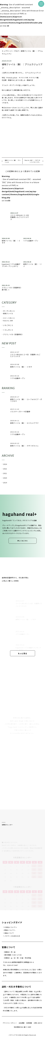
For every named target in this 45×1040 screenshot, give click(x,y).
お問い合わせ (38, 1023)
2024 (5, 464)
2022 (5, 469)
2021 (5, 473)
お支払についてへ (10, 927)
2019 (5, 482)
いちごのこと (8, 325)
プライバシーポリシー (10, 1023)
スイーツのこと (9, 318)
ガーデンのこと (9, 311)
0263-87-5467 (12, 965)
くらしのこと (8, 330)
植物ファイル (8, 313)
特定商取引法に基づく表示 (22, 1027)
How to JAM (8, 320)
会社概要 (21, 1023)
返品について (9, 933)
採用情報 (29, 1023)
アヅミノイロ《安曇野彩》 (13, 334)
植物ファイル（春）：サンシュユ (13, 161)
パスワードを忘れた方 (12, 936)
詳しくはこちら (23, 541)
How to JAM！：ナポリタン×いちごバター (32, 161)
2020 (5, 478)
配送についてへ (9, 930)
